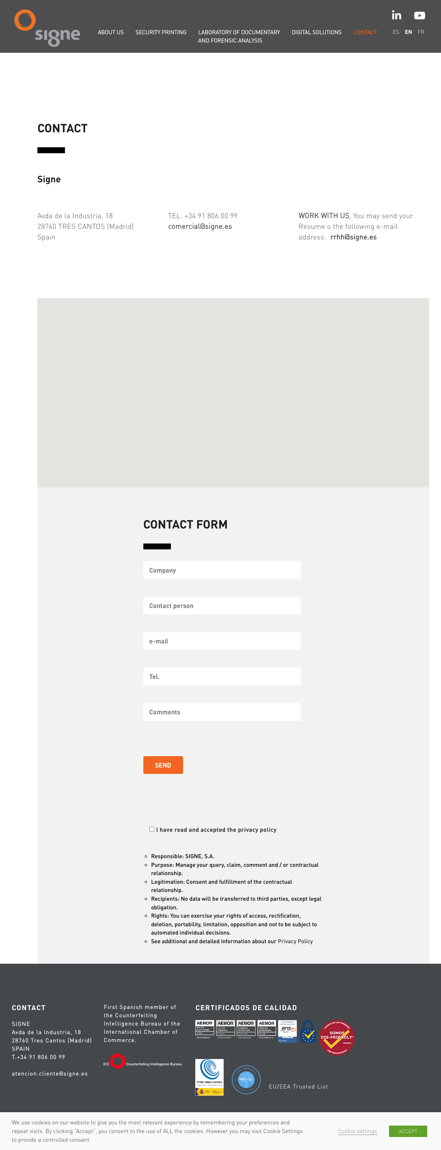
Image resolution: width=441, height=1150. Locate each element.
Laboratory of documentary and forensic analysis (239, 36)
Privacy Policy (296, 941)
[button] (234, 388)
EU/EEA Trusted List (298, 1086)
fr (421, 31)
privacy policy (258, 829)
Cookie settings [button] (357, 1131)
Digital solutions (317, 32)
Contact (365, 32)
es (396, 31)
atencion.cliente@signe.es (50, 1073)
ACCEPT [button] (408, 1131)
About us (111, 32)
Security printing (160, 32)
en (408, 31)
